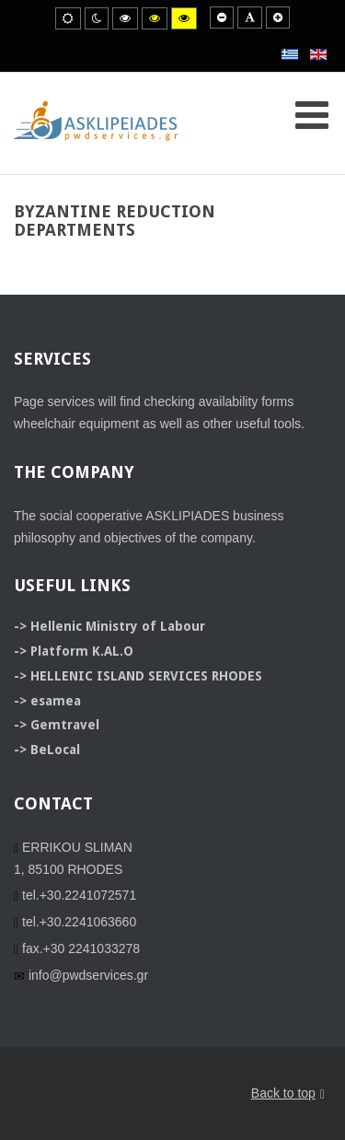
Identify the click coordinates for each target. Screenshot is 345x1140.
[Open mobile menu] (312, 115)
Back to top (288, 1094)
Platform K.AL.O (81, 651)
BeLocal (55, 749)
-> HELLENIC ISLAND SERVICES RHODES (138, 676)
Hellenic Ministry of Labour (117, 626)
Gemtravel (64, 724)
